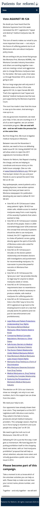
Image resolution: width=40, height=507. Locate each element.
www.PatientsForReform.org (16, 171)
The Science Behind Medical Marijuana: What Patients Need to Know (20, 330)
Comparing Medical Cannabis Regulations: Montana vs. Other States (19, 338)
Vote (5, 10)
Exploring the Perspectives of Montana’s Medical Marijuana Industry (19, 382)
